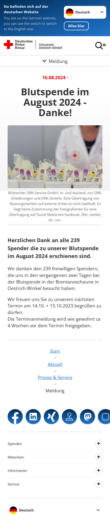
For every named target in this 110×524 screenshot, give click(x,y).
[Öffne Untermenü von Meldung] (55, 60)
